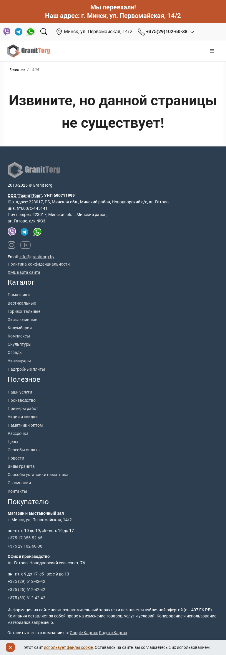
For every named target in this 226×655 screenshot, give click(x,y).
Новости (16, 458)
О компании (19, 482)
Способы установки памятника (38, 474)
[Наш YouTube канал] (25, 245)
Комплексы (19, 336)
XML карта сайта (24, 272)
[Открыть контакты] (191, 32)
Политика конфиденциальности (39, 264)
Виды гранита (21, 466)
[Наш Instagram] (11, 245)
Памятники (19, 294)
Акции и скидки (23, 416)
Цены (13, 441)
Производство (22, 400)
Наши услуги (20, 392)
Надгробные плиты (26, 369)
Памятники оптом (25, 425)
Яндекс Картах (113, 632)
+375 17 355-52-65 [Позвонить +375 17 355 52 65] (25, 538)
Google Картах (83, 632)
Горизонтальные (24, 311)
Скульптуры (19, 344)
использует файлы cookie (68, 647)
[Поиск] (44, 32)
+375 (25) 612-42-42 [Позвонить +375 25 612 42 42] (26, 589)
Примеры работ (23, 408)
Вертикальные (22, 303)
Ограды (15, 352)
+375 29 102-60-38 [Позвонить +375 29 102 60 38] (25, 546)
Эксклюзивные (22, 319)
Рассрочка (18, 433)
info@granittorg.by (36, 256)
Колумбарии (20, 327)
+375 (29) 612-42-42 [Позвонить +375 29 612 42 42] (26, 581)
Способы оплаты (24, 450)
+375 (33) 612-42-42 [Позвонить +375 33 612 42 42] (26, 597)
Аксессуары (19, 360)
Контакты (17, 491)
